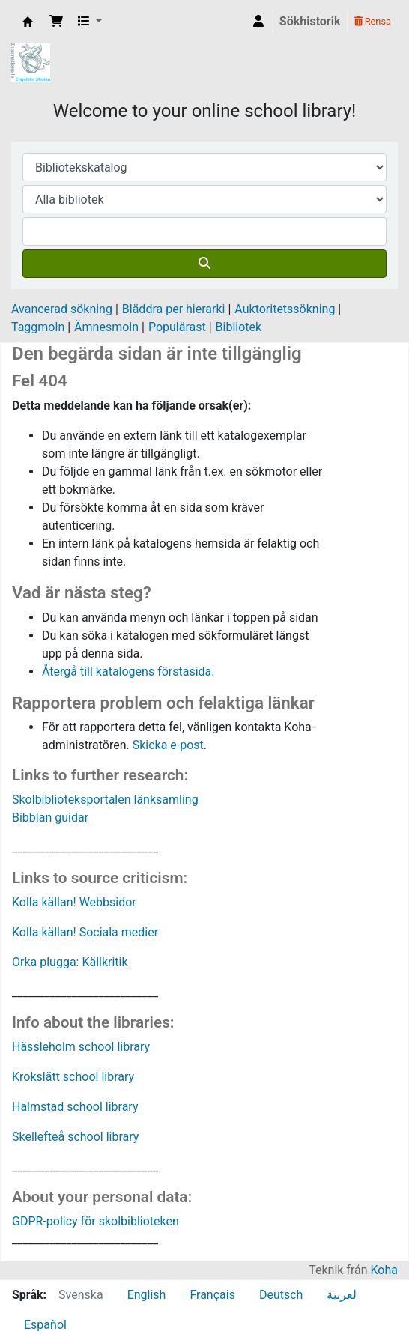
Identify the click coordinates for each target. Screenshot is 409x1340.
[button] (56, 22)
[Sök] (204, 263)
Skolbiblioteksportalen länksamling (105, 799)
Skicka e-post (168, 745)
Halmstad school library (75, 1107)
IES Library (27, 21)
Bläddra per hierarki (173, 309)
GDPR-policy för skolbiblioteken (95, 1221)
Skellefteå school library (75, 1137)
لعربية (342, 1295)
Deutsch (281, 1295)
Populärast (177, 327)
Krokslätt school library (73, 1077)
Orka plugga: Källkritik (70, 962)
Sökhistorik (310, 21)
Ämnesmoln (106, 327)
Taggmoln (37, 327)
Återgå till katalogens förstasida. (128, 671)
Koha (384, 1270)
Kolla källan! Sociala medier (85, 932)
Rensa (372, 21)
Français (212, 1295)
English (146, 1295)
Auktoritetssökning (284, 309)
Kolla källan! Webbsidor (74, 902)
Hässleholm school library (81, 1047)
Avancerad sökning (61, 309)
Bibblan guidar (50, 817)
